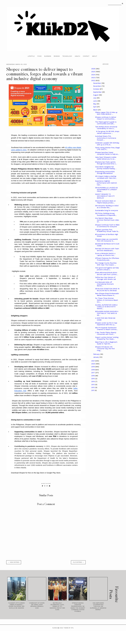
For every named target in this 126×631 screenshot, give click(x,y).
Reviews (57, 56)
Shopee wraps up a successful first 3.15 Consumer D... (106, 240)
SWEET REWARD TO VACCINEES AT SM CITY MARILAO (104, 196)
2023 (93, 77)
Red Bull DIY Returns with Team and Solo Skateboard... (107, 249)
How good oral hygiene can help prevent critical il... (107, 269)
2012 (93, 387)
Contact (86, 56)
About (94, 56)
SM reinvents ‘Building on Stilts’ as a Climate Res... (107, 206)
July (95, 98)
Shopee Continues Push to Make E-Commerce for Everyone (107, 226)
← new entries (13, 562)
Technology (67, 56)
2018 (93, 370)
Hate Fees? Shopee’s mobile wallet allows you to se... (105, 158)
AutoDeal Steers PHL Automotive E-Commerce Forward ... (105, 138)
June (95, 101)
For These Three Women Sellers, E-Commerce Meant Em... (106, 300)
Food (39, 56)
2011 (93, 390)
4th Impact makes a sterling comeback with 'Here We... (106, 177)
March (95, 110)
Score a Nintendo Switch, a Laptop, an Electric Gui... (105, 254)
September (97, 92)
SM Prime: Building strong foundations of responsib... (106, 214)
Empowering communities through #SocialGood (105, 172)
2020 (93, 364)
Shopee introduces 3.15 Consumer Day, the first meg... (105, 348)
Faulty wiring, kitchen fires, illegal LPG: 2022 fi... (107, 148)
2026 (93, 69)
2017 (93, 373)
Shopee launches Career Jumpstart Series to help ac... (107, 153)
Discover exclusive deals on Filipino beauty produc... (105, 202)
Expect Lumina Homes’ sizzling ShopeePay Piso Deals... (106, 338)
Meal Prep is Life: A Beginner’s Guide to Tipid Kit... (106, 343)
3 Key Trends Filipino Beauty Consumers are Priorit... (105, 333)
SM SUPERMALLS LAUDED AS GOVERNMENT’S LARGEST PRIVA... (106, 189)
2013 (93, 384)
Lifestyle (31, 56)
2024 (93, 75)
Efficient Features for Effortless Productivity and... (107, 259)
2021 (93, 361)
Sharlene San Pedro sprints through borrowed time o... (106, 163)
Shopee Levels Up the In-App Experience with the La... (106, 324)
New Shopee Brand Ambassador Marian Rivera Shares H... (107, 294)
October (96, 89)
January (96, 357)
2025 (93, 72)
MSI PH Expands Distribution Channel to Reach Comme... (106, 328)
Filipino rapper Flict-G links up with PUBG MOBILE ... (106, 113)
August (96, 95)
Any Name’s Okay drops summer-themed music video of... (107, 220)
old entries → (78, 562)
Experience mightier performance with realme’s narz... (106, 183)
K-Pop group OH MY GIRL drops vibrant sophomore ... (107, 132)
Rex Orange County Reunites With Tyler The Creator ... (106, 264)
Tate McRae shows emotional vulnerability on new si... (106, 127)
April (95, 107)
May (95, 104)
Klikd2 (54, 628)
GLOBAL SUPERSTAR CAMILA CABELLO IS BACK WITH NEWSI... (106, 306)
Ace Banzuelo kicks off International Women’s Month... (104, 284)
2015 (93, 378)
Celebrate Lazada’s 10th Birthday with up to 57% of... (107, 144)
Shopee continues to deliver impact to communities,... (105, 118)
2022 (93, 80)
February (96, 354)
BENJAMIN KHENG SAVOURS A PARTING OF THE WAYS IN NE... (106, 313)
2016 (93, 376)
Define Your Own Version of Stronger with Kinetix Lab (105, 278)
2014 (93, 381)
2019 (93, 367)
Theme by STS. (69, 628)
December (97, 83)
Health (77, 56)
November (97, 86)
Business (47, 56)
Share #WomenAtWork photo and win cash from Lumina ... (106, 273)
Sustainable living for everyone (106, 210)
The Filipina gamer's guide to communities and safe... (105, 123)
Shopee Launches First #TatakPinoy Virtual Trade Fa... (107, 230)
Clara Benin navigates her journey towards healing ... (105, 168)
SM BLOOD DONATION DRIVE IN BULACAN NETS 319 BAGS (107, 289)
